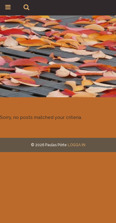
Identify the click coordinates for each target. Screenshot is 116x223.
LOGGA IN (76, 145)
